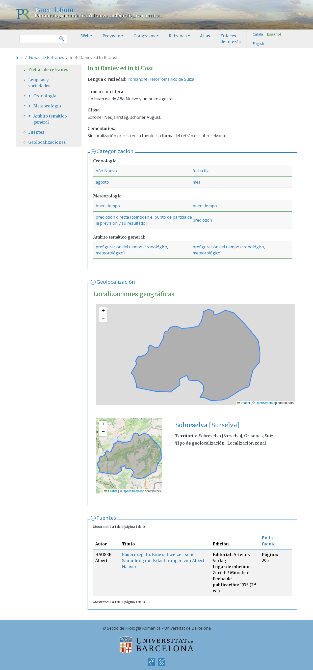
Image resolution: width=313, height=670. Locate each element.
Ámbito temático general (50, 119)
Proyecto (111, 35)
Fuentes (106, 517)
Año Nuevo (106, 170)
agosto (102, 182)
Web (85, 35)
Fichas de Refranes (46, 57)
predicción (202, 220)
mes (196, 182)
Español (274, 34)
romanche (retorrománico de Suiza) (161, 79)
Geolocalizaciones (47, 142)
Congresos (144, 35)
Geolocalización (115, 281)
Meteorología (47, 105)
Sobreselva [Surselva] (207, 425)
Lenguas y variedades (39, 82)
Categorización (115, 151)
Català (258, 34)
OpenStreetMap (266, 403)
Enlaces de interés (230, 38)
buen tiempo (108, 206)
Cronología (44, 95)
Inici (19, 57)
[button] (103, 311)
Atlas (205, 35)
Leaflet (243, 403)
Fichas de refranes (48, 69)
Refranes (178, 35)
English (258, 43)
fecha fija (201, 170)
